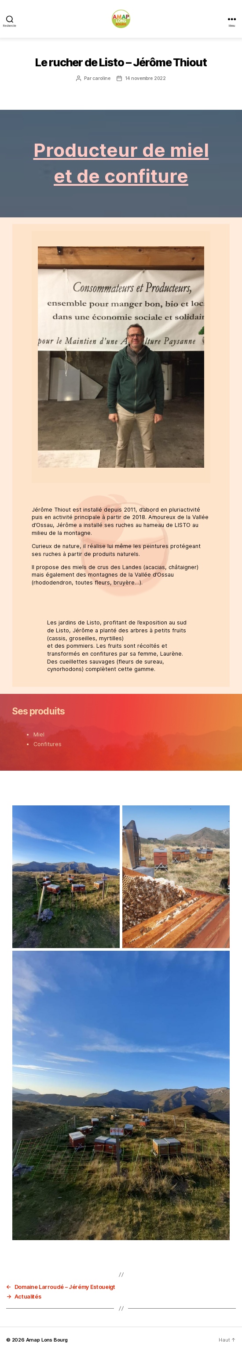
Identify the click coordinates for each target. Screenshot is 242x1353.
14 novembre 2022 (145, 78)
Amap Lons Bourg (47, 1340)
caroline (101, 78)
